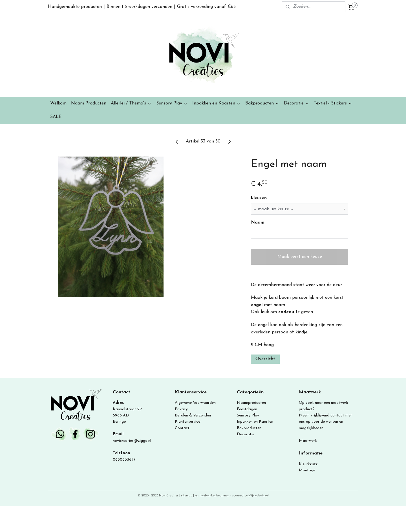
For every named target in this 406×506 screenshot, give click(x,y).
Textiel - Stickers (333, 103)
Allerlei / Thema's (131, 103)
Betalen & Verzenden (193, 415)
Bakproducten (262, 103)
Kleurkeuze (308, 464)
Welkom (58, 103)
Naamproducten (251, 403)
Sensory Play (172, 103)
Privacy (181, 409)
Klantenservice (187, 422)
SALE (55, 117)
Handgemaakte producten (75, 7)
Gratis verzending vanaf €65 (206, 7)
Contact (182, 428)
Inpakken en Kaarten (216, 103)
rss (197, 495)
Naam (257, 222)
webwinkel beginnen (215, 495)
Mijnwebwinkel (258, 495)
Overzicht (265, 359)
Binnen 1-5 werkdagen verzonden (139, 7)
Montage (307, 470)
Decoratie (296, 103)
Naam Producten (88, 103)
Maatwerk (308, 441)
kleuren (259, 198)
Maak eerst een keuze (299, 257)
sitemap (186, 495)
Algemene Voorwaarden (195, 403)
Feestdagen (247, 409)
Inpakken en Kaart (253, 422)
